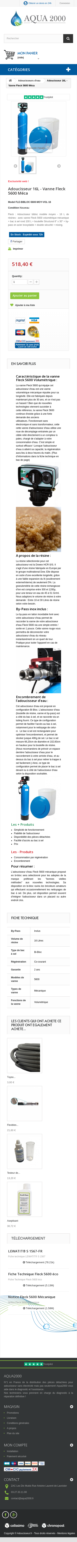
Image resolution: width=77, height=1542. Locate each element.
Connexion (64, 3)
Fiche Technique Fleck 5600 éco (33, 1274)
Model (11, 202)
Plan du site (13, 1433)
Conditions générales (18, 1423)
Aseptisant (12, 1220)
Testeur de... (13, 1173)
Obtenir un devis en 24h (40, 3)
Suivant (59, 166)
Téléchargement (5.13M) (38, 1285)
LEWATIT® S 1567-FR (25, 1251)
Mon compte (15, 1445)
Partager (16, 241)
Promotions (13, 1412)
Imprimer (18, 248)
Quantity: (17, 276)
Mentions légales (66, 1533)
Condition (13, 207)
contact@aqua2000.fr (22, 1498)
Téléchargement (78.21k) (38, 1262)
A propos (11, 1428)
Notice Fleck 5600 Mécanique (31, 1297)
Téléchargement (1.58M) (38, 1308)
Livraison (11, 1418)
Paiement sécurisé (16, 1456)
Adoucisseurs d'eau (29, 80)
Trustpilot (48, 97)
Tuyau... (11, 1077)
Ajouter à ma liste (25, 305)
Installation (12, 1451)
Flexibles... (12, 1125)
